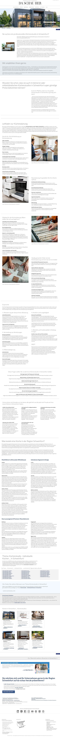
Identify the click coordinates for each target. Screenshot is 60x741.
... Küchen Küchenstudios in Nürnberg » (45, 572)
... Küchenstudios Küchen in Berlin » (6, 571)
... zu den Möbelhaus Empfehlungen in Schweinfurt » (8, 649)
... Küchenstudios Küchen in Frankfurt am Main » (8, 575)
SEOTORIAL (26, 7)
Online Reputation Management (51, 721)
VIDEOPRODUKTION (50, 726)
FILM (47, 7)
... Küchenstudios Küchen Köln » (25, 574)
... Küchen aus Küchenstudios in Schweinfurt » (8, 628)
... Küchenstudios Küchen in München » (45, 570)
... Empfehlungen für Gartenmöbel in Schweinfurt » (37, 648)
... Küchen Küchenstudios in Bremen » (7, 572)
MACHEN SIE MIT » (8, 691)
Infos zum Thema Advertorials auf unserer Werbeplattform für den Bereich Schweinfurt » (43, 700)
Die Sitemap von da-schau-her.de (51, 729)
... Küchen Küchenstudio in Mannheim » (26, 578)
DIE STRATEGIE (16, 7)
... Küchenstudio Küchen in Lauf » (25, 576)
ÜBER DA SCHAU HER (50, 727)
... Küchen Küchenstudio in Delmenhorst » (7, 573)
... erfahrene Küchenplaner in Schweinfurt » (22, 625)
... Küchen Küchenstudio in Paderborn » (45, 573)
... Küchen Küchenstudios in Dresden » (7, 574)
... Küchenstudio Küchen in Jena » (25, 570)
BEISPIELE (37, 7)
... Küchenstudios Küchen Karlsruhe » (25, 571)
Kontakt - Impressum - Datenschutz (52, 728)
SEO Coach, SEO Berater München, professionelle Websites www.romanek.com (7, 733)
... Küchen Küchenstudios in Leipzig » (25, 577)
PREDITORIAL (31, 7)
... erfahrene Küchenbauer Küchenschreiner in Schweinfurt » (37, 627)
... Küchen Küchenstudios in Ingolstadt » (7, 578)
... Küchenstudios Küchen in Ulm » (44, 575)
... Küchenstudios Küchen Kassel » (25, 572)
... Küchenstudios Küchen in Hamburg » (7, 576)
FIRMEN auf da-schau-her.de (51, 724)
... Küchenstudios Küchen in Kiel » (25, 573)
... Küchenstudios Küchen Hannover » (6, 577)
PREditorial (48, 722)
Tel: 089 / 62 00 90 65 (19, 687)
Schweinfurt (8, 28)
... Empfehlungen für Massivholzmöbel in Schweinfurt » (23, 649)
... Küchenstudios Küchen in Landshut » (26, 575)
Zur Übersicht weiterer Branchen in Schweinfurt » (43, 658)
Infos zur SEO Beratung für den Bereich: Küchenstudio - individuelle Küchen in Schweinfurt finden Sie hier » (38, 698)
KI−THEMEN (42, 7)
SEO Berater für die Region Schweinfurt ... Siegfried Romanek (11, 700)
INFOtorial (3, 28)
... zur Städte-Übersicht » (27, 670)
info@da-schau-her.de (20, 688)
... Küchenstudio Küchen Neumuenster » (45, 571)
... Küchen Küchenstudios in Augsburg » (7, 570)
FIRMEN (21, 7)
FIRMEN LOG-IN (56, 0)
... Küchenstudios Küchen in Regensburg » (45, 574)
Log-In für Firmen (49, 730)
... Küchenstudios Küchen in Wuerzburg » (45, 576)
